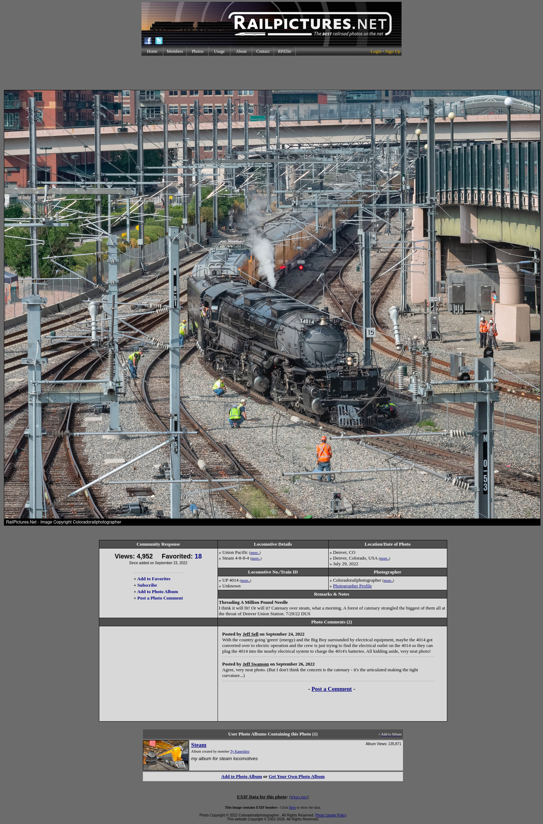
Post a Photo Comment (160, 598)
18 (198, 556)
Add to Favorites (153, 578)
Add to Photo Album (157, 591)
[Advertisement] (271, 73)
